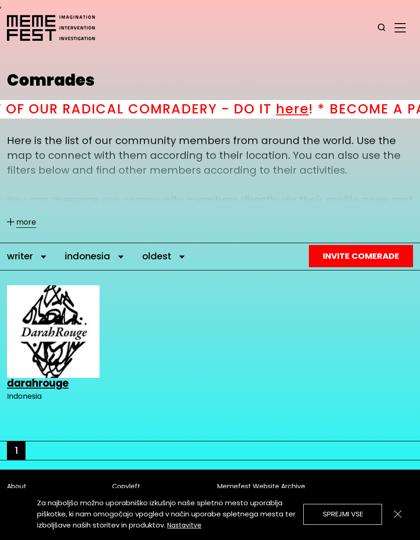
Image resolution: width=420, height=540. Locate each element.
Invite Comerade (361, 256)
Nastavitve (184, 525)
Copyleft (126, 486)
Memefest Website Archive (261, 486)
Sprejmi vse (343, 514)
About (16, 486)
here (314, 109)
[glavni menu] (400, 27)
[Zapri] (398, 514)
